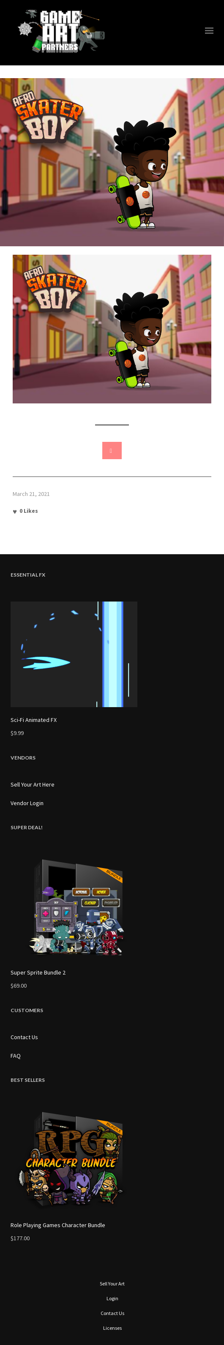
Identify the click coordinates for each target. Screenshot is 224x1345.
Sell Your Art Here (33, 784)
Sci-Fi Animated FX (34, 720)
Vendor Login (27, 803)
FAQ (16, 1055)
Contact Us (24, 1037)
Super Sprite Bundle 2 (38, 972)
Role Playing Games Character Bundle (58, 1225)
